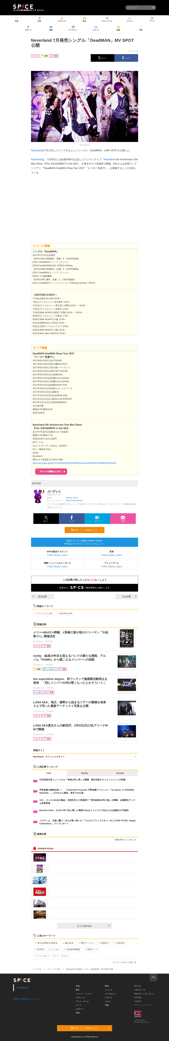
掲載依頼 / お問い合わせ (144, 994)
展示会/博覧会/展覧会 (46, 943)
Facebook (23, 987)
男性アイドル (85, 943)
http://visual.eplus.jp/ (74, 500)
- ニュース (108, 990)
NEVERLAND (64, 613)
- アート (78, 1005)
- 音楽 (77, 986)
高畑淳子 (103, 943)
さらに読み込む (93, 926)
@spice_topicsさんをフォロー (27, 999)
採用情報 (137, 997)
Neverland (36, 150)
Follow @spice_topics (57, 555)
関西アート (91, 949)
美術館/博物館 (72, 949)
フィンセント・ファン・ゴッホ (51, 956)
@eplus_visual (72, 498)
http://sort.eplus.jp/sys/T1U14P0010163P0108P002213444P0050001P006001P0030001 (75, 463)
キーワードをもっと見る (124, 962)
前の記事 (40, 596)
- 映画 (77, 1013)
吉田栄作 (119, 943)
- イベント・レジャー (83, 994)
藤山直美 (67, 943)
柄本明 (39, 949)
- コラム (107, 1001)
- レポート (108, 997)
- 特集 (106, 1005)
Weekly (84, 773)
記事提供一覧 (139, 990)
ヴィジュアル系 (43, 613)
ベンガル (53, 949)
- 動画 (106, 986)
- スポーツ (79, 1009)
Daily (48, 773)
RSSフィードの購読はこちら (86, 530)
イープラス (36, 969)
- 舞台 (77, 990)
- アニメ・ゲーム (82, 1001)
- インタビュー (110, 994)
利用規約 (137, 1001)
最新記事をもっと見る (125, 840)
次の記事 (129, 596)
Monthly (120, 773)
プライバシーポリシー (143, 1005)
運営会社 (137, 986)
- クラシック (80, 997)
